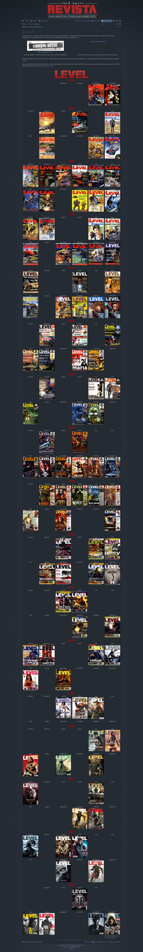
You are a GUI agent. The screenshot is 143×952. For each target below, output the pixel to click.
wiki (114, 64)
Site (27, 21)
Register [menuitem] (120, 21)
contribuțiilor (45, 59)
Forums (34, 21)
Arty (68, 947)
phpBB (66, 945)
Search (25, 24)
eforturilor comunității (32, 36)
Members (44, 21)
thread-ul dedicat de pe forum (44, 66)
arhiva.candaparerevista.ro (97, 41)
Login (31, 24)
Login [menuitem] (117, 21)
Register (38, 24)
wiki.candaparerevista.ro (45, 47)
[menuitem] (83, 21)
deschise (38, 59)
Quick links (23, 21)
